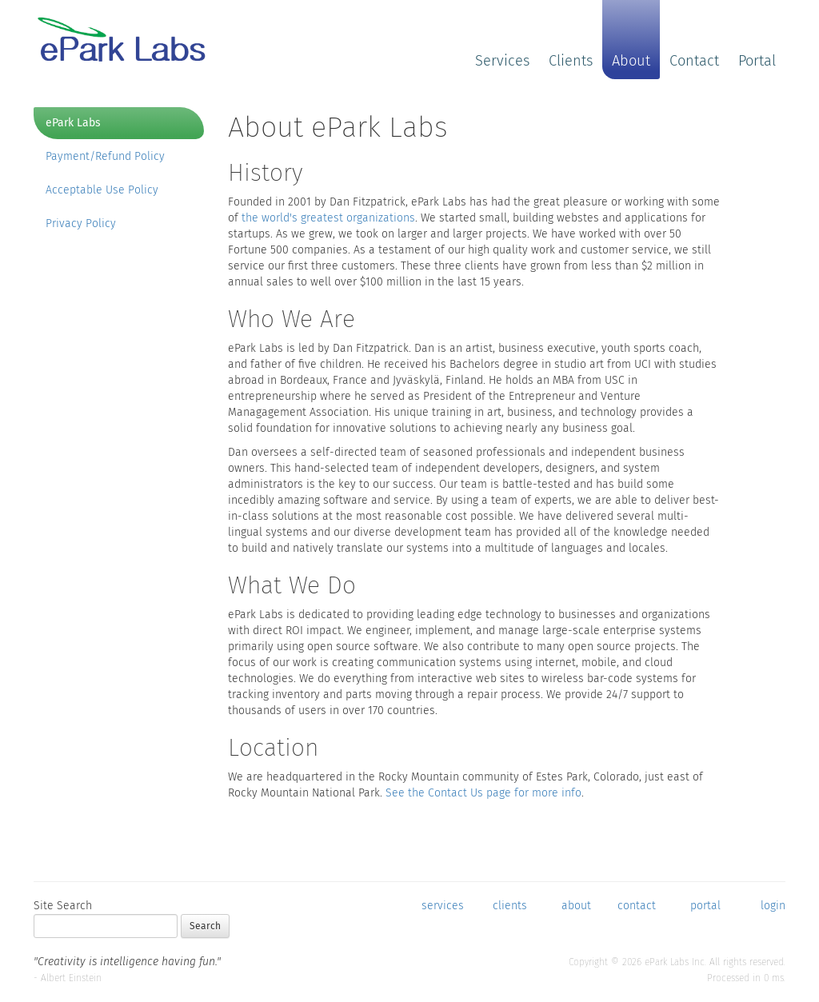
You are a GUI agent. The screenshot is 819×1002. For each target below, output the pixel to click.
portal (705, 905)
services (442, 905)
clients (510, 905)
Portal (757, 61)
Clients (571, 61)
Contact (694, 61)
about (576, 905)
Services (502, 61)
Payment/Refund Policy (105, 156)
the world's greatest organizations (328, 218)
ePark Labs (73, 123)
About (631, 61)
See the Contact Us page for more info (483, 793)
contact (636, 905)
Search (205, 926)
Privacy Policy (81, 223)
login (773, 905)
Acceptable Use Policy (102, 190)
